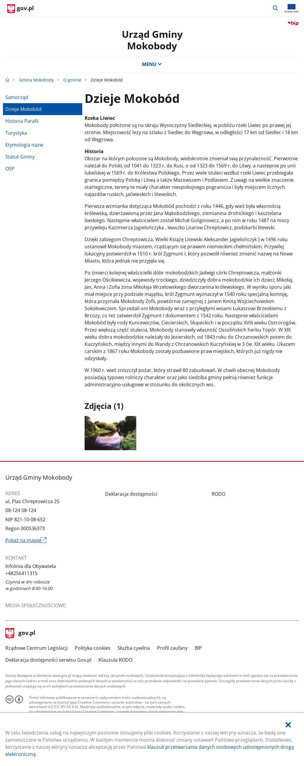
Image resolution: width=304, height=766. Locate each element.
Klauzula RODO (115, 660)
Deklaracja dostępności (131, 494)
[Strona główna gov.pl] (20, 9)
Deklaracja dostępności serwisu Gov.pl (48, 660)
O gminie (72, 80)
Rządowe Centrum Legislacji (36, 648)
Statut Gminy (20, 156)
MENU (152, 64)
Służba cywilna (134, 648)
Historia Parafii (22, 121)
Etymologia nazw (24, 145)
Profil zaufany (172, 648)
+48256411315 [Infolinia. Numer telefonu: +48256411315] (21, 573)
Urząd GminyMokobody (152, 40)
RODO (218, 494)
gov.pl (20, 633)
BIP (198, 648)
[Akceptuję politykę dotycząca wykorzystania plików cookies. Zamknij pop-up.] (288, 725)
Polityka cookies (92, 648)
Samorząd (16, 97)
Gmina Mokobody (36, 80)
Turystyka (16, 133)
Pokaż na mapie (26, 540)
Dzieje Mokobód (23, 109)
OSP (10, 168)
